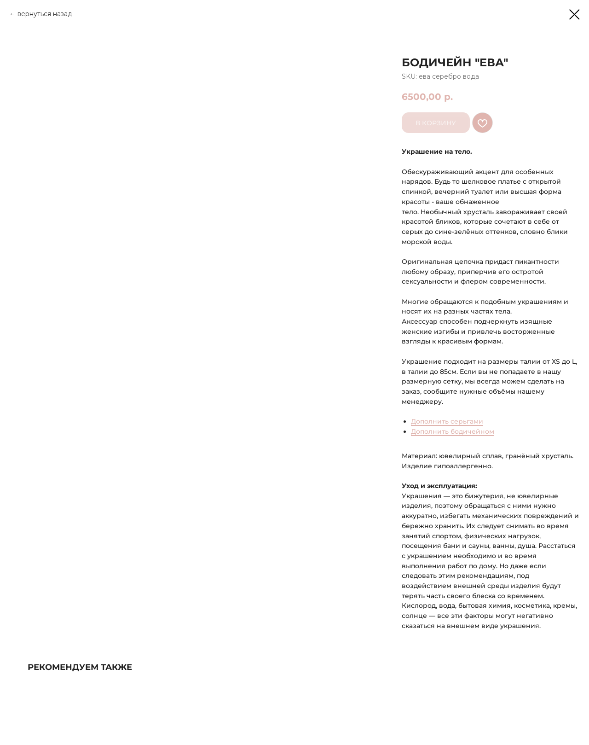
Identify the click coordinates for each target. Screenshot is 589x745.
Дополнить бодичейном (452, 431)
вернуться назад (44, 14)
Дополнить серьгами (447, 421)
